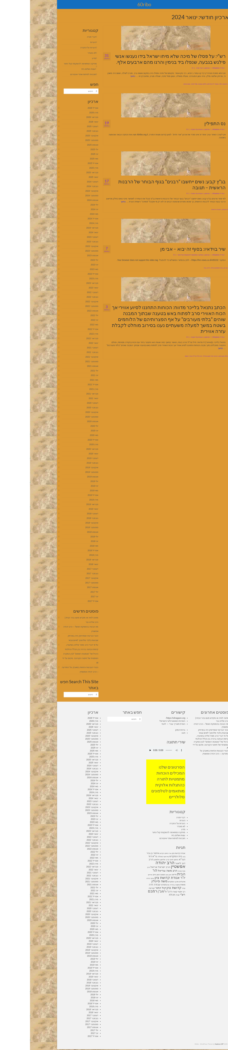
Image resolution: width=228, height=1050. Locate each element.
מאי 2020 (64, 435)
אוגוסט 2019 (62, 476)
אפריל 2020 (63, 440)
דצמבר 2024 (62, 182)
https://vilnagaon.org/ (145, 718)
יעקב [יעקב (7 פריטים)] (122, 878)
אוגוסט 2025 (62, 145)
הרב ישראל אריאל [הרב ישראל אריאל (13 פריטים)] (130, 867)
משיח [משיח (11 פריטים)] (152, 884)
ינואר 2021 (63, 398)
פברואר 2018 (62, 559)
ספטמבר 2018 (61, 527)
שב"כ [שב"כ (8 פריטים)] (148, 895)
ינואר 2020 (63, 453)
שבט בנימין (156, 84)
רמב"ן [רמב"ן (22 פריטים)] (132, 891)
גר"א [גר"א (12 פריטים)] (124, 856)
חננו (153, 733)
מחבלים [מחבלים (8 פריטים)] (152, 882)
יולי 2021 (64, 370)
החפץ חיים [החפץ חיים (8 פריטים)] (144, 860)
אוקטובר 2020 (61, 412)
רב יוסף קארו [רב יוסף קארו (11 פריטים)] (149, 891)
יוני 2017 (64, 596)
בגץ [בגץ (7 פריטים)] (154, 856)
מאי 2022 (64, 324)
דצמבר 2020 (62, 403)
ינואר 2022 (63, 343)
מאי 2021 (64, 380)
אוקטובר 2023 (61, 246)
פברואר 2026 (62, 117)
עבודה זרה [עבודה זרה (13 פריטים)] (124, 884)
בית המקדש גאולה (187, 268)
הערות (63, 42)
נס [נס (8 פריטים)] (138, 885)
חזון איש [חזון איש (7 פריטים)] (138, 875)
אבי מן (196, 268)
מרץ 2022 (63, 334)
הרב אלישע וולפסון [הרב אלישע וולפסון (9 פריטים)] (132, 859)
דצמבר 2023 (62, 237)
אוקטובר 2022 (61, 301)
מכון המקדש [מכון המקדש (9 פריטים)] (143, 882)
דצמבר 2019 (62, 458)
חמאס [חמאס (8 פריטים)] (132, 875)
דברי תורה (169, 68)
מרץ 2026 (63, 112)
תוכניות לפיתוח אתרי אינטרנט (53, 74)
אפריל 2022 (63, 329)
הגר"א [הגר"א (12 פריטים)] (152, 859)
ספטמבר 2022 (61, 306)
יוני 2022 (64, 320)
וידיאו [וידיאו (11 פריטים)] (144, 874)
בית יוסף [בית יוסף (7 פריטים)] (136, 856)
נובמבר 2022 (62, 297)
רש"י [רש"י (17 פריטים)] (152, 894)
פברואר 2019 (62, 504)
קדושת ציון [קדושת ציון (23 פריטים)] (143, 888)
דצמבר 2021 (62, 347)
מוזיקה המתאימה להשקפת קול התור (160, 255)
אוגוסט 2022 (62, 311)
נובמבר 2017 (62, 573)
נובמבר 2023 (62, 241)
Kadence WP (189, 1044)
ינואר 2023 (63, 288)
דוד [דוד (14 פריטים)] (120, 856)
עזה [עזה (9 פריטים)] (153, 888)
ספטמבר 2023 (61, 251)
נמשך (102, 76)
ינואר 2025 (63, 177)
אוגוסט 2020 (62, 421)
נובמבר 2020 (62, 407)
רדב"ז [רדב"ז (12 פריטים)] (139, 891)
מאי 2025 (64, 158)
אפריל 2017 (63, 601)
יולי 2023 (64, 260)
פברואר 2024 (62, 228)
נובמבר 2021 (62, 352)
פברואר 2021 (62, 394)
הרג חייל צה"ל (167, 356)
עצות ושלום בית (58, 69)
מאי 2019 (64, 490)
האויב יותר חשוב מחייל (180, 356)
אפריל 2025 (63, 163)
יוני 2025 (64, 154)
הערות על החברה (167, 129)
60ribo (114, 4)
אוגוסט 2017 (62, 587)
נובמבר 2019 (62, 463)
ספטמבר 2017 (61, 582)
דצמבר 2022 (62, 292)
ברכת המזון (150, 730)
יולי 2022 (64, 315)
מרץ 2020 (63, 444)
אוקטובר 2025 (61, 135)
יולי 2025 (64, 149)
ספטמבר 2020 (61, 417)
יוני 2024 (64, 209)
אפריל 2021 (63, 384)
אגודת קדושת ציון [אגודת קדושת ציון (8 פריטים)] (148, 853)
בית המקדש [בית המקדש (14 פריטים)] (145, 856)
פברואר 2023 (62, 283)
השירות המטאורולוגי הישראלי (142, 721)
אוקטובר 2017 (61, 578)
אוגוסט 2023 (62, 255)
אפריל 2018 (63, 550)
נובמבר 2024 (62, 186)
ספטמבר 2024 (61, 195)
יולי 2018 (64, 536)
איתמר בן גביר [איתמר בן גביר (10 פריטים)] (123, 853)
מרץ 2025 (63, 168)
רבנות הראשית (186, 209)
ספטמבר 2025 (61, 140)
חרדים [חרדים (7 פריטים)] (120, 875)
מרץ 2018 (63, 555)
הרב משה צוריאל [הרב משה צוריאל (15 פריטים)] (137, 870)
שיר (175, 268)
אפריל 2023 (63, 274)
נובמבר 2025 (62, 131)
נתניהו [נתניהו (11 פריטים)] (134, 884)
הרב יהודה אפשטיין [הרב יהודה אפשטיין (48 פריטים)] (140, 864)
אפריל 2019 (63, 495)
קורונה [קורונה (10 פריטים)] (122, 888)
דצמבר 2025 (62, 126)
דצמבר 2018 (62, 513)
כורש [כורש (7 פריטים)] (118, 878)
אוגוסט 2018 (62, 532)
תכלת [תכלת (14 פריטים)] (142, 894)
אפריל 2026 (63, 108)
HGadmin (186, 68)
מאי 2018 (64, 546)
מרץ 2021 (63, 389)
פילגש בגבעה (172, 84)
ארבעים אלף (193, 84)
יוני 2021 (64, 375)
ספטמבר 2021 (61, 361)
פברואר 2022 (62, 338)
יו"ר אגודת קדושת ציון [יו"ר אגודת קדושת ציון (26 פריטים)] (140, 878)
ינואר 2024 (63, 232)
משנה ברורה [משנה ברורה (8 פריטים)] (145, 885)
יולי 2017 (64, 592)
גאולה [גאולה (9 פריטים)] (130, 856)
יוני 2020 (64, 430)
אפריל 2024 (63, 218)
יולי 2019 (64, 481)
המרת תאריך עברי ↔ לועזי (143, 724)
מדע (64, 58)
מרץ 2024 (63, 223)
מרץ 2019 (63, 500)
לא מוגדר (62, 53)
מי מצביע (195, 209)
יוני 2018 (64, 541)
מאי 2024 (64, 214)
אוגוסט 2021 (62, 366)
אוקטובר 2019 (61, 467)
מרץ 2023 (63, 278)
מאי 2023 (64, 269)
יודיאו (178, 268)
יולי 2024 (64, 205)
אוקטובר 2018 (61, 523)
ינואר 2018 (63, 564)
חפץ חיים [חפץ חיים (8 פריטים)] (126, 875)
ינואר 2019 (63, 509)
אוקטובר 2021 (61, 357)
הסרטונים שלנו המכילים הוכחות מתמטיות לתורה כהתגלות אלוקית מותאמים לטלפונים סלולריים (138, 781)
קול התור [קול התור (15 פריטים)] (130, 887)
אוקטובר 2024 (61, 191)
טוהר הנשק (158, 356)
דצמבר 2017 (62, 569)
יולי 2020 (64, 426)
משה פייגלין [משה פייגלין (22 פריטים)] (129, 881)
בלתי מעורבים (193, 356)
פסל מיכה (164, 84)
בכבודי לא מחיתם (183, 84)
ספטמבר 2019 (61, 472)
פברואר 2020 (62, 449)
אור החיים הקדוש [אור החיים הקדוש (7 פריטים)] (135, 853)
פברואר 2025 (62, 172)
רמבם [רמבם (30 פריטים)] (122, 891)
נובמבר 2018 (62, 518)
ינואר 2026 (63, 122)
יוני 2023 (64, 264)
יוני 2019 (64, 486)
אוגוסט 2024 (62, 200)
